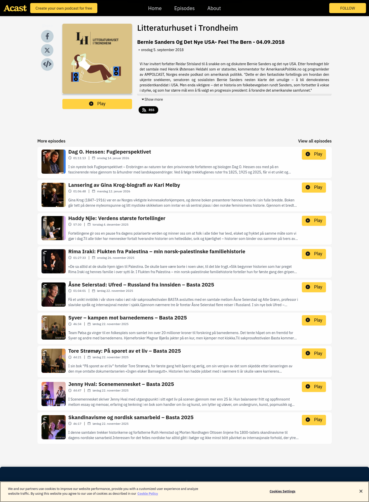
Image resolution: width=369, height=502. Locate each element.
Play (97, 103)
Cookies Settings (282, 494)
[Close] (360, 493)
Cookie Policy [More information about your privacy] (147, 496)
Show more (152, 99)
